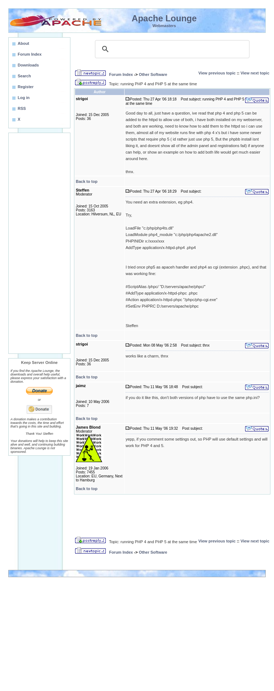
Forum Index (121, 74)
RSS (22, 108)
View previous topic (217, 73)
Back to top (86, 181)
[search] (171, 49)
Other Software (153, 74)
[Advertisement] (39, 243)
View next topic (254, 73)
